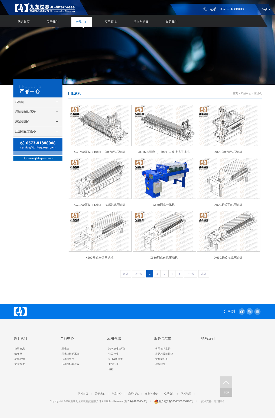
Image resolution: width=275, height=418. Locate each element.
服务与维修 (141, 21)
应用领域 (111, 21)
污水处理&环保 (116, 348)
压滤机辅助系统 (70, 353)
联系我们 (172, 21)
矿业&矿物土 (115, 358)
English (266, 8)
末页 (203, 273)
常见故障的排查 (164, 353)
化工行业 (113, 353)
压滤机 (76, 93)
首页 (235, 93)
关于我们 (53, 21)
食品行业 (113, 364)
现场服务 (160, 364)
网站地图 (186, 393)
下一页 (190, 273)
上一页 (138, 273)
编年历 (18, 353)
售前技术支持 (163, 348)
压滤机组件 (67, 358)
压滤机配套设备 (70, 364)
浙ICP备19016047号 (136, 401)
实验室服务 (161, 358)
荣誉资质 (19, 364)
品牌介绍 (19, 358)
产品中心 (82, 21)
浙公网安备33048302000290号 (174, 401)
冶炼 (110, 369)
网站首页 (24, 21)
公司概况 (19, 348)
